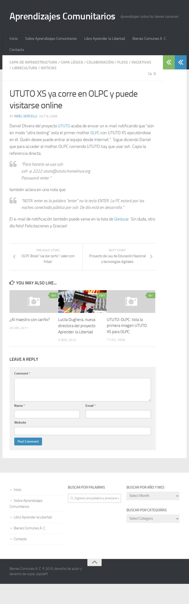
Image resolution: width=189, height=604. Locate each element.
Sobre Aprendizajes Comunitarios (50, 58)
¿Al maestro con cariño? (29, 340)
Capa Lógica (72, 82)
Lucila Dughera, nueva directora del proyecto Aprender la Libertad (76, 346)
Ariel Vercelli (25, 137)
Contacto (16, 69)
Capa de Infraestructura (33, 82)
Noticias (49, 88)
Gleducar (122, 239)
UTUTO (64, 146)
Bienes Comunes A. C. (146, 58)
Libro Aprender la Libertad (102, 58)
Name (19, 426)
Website (20, 443)
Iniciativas (141, 82)
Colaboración (100, 82)
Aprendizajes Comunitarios (64, 17)
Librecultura (24, 88)
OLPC (95, 153)
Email (90, 426)
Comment (22, 394)
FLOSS (122, 82)
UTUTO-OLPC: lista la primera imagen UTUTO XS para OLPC (127, 346)
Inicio (13, 58)
